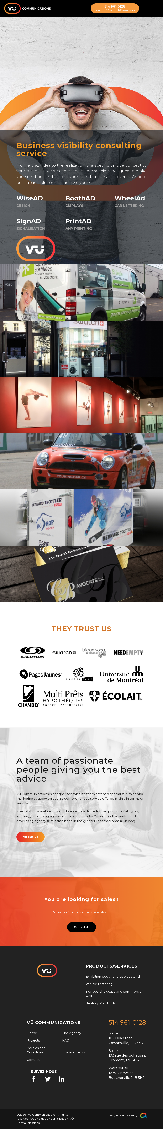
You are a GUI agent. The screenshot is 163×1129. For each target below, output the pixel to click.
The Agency (71, 1033)
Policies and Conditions (36, 1050)
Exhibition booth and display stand (113, 976)
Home (32, 1033)
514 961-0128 (115, 8)
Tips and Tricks (73, 1052)
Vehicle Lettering (99, 984)
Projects (33, 1040)
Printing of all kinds (100, 1003)
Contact (33, 1060)
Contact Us (81, 927)
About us (30, 837)
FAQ (65, 1040)
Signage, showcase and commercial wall (114, 993)
